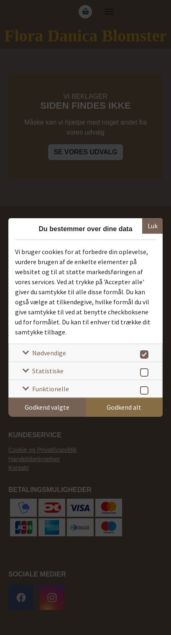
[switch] (142, 353)
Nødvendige (49, 353)
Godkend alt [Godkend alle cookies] (124, 407)
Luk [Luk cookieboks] (153, 226)
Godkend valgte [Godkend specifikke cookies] (47, 407)
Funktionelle (50, 389)
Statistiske (48, 371)
